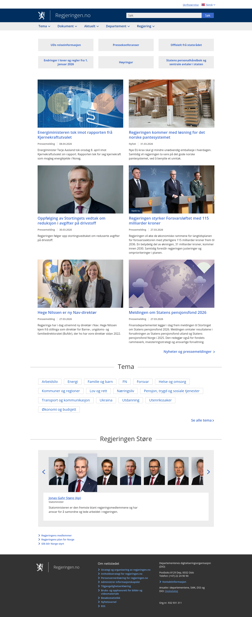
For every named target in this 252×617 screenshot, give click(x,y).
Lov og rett (98, 390)
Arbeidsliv (50, 381)
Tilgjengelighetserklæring (116, 586)
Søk (207, 15)
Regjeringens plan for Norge (57, 539)
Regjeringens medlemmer (56, 535)
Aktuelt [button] (90, 26)
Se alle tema (201, 420)
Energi (73, 381)
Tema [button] (43, 26)
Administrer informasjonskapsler (120, 582)
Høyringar (126, 62)
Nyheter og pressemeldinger (187, 351)
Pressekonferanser (126, 45)
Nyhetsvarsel (108, 602)
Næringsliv (125, 390)
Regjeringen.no (70, 16)
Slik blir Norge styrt (52, 543)
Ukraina (106, 400)
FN (124, 381)
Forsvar (143, 381)
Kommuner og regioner (61, 390)
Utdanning (130, 400)
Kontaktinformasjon (174, 581)
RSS (103, 606)
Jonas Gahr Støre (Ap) (65, 498)
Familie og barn (100, 381)
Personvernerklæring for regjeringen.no (124, 578)
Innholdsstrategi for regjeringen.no (121, 573)
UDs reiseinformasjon (66, 45)
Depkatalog (171, 591)
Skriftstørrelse (191, 4)
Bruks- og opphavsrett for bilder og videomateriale (121, 592)
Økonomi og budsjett (59, 409)
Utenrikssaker (160, 400)
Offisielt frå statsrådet (186, 45)
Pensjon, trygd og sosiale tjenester (172, 390)
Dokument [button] (66, 26)
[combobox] (164, 15)
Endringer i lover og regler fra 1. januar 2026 (66, 62)
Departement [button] (116, 26)
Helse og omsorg (172, 381)
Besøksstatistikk (110, 598)
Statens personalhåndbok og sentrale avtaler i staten (186, 62)
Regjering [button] (144, 26)
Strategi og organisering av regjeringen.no (125, 569)
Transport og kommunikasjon (66, 400)
